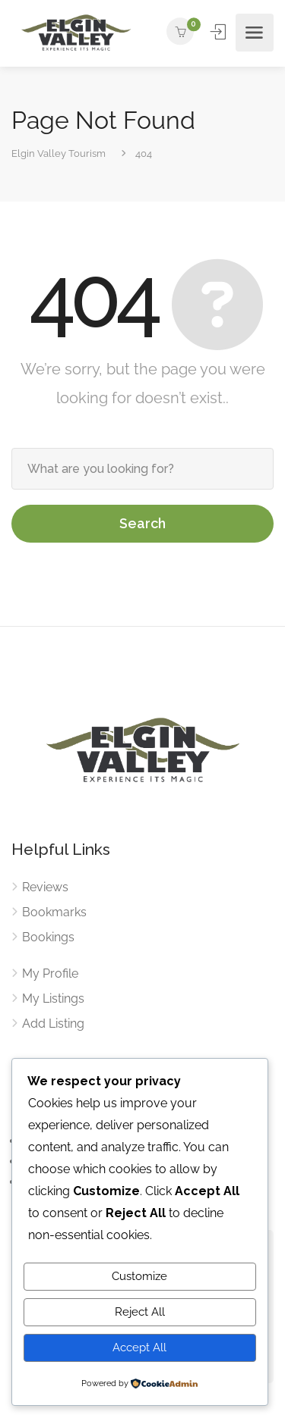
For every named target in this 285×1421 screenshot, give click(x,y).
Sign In (219, 31)
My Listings (53, 998)
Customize (139, 1276)
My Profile (50, 973)
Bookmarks (54, 912)
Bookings (48, 937)
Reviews (45, 887)
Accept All (139, 1347)
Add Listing (53, 1023)
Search (142, 523)
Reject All (140, 1312)
